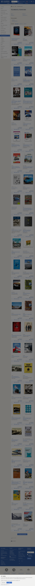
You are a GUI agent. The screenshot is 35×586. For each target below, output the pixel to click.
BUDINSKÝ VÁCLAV (14, 124)
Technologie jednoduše (15, 272)
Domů (12, 6)
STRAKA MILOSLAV (25, 505)
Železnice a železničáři (26, 335)
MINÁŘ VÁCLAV (25, 146)
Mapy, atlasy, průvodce (4, 25)
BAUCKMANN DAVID (14, 40)
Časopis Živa (3, 563)
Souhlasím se (30, 555)
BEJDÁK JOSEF (14, 104)
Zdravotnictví (3, 46)
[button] (27, 1)
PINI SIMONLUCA (25, 232)
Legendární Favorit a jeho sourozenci (16, 252)
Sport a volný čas (3, 33)
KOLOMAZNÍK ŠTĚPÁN (15, 294)
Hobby (2, 15)
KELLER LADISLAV (18, 103)
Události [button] (13, 3)
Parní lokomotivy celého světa (16, 397)
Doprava (2, 38)
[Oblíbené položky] (29, 2)
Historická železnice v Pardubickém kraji (15, 440)
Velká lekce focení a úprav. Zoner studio (16, 60)
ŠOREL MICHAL (25, 60)
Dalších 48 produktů (23, 534)
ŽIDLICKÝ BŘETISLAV (14, 419)
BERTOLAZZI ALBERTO (26, 377)
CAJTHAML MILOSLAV (26, 441)
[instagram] (22, 561)
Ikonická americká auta (15, 356)
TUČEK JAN (13, 253)
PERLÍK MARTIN (25, 484)
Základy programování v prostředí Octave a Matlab (16, 145)
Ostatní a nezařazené (4, 51)
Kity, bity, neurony (14, 187)
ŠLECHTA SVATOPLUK (15, 315)
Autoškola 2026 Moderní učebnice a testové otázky (16, 167)
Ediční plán (2, 561)
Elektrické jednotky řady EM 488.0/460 (16, 461)
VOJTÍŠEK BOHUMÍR (25, 420)
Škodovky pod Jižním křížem (16, 314)
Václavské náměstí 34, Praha (21, 552)
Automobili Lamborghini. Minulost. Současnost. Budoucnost (27, 231)
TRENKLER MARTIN (14, 337)
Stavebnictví (3, 41)
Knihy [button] (8, 3)
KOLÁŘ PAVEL (30, 103)
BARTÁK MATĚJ (14, 209)
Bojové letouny (25, 356)
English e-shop (3, 564)
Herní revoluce (25, 376)
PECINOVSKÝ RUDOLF (26, 295)
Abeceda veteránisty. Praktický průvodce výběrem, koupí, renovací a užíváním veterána (28, 102)
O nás (2, 560)
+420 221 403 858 (13, 555)
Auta (2, 37)
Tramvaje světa (25, 524)
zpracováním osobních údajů (30, 556)
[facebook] (19, 561)
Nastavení (3, 582)
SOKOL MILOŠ (13, 103)
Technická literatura (4, 35)
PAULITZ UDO (13, 398)
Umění (2, 44)
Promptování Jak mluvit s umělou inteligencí (16, 39)
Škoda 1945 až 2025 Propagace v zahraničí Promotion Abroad (28, 167)
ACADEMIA (2, 6)
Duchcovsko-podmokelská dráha (16, 525)
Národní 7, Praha (20, 553)
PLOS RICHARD (25, 81)
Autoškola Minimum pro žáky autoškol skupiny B (27, 145)
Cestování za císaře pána (27, 397)
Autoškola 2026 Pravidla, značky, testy (27, 124)
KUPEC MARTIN (25, 168)
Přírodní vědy (2, 30)
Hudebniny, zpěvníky (4, 17)
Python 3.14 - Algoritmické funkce (27, 315)
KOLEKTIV (29, 81)
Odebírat (29, 558)
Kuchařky (2, 23)
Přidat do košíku (16, 44)
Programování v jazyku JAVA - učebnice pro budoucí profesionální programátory (16, 482)
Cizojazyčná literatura (4, 10)
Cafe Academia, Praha (21, 556)
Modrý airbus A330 (14, 293)
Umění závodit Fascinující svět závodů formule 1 (16, 336)
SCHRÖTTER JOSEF (26, 336)
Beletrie (2, 8)
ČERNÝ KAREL (13, 378)
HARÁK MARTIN (25, 40)
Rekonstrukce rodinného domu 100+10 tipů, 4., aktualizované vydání (28, 482)
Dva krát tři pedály (14, 79)
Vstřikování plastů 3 (15, 503)
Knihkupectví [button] (20, 3)
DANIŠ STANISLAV (14, 146)
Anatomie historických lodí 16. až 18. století (28, 440)
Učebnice (2, 42)
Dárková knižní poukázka (4, 53)
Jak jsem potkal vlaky (26, 59)
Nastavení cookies (4, 555)
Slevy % (26, 3)
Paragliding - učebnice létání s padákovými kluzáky (28, 80)
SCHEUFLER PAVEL (26, 398)
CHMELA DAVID (25, 125)
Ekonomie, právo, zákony (4, 13)
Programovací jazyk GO (27, 460)
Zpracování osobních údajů (4, 554)
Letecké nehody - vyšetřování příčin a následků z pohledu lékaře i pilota (16, 102)
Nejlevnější (21, 23)
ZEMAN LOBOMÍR (14, 504)
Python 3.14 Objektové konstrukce (26, 293)
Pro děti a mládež (3, 28)
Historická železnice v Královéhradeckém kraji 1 (16, 377)
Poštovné (2, 550)
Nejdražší (25, 23)
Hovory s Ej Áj (14, 123)
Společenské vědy (3, 32)
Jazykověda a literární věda (4, 21)
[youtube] (19, 563)
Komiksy (2, 49)
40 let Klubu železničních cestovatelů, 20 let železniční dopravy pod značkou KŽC (28, 209)
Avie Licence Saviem (26, 187)
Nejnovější (17, 23)
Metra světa (25, 39)
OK (9, 582)
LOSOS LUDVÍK (14, 526)
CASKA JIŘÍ (13, 462)
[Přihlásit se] (22, 1)
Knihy (15, 6)
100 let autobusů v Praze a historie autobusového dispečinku (27, 418)
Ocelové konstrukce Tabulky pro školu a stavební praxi (16, 418)
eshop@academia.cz (13, 557)
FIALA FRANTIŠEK (25, 103)
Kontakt (11, 548)
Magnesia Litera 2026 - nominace (4, 57)
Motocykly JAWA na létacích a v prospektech (28, 504)
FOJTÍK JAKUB (25, 357)
